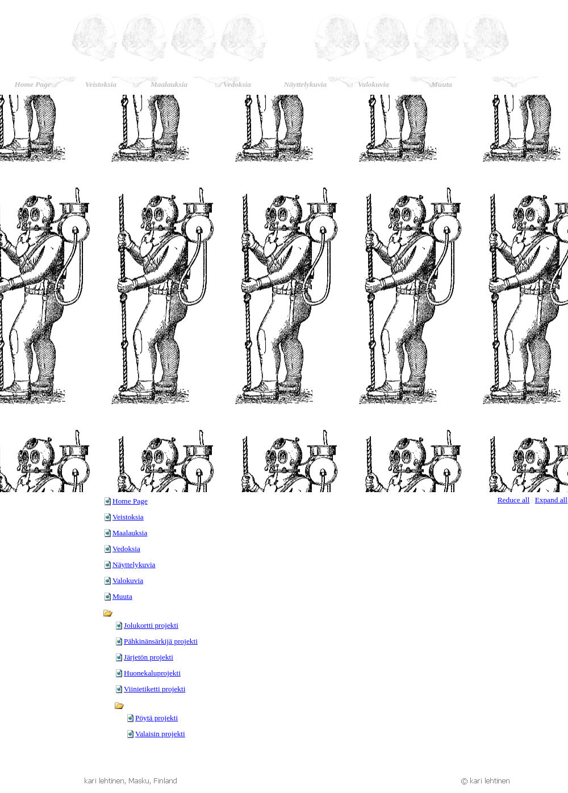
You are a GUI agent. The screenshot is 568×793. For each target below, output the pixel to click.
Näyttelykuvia (134, 564)
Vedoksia (126, 548)
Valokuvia (127, 580)
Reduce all (514, 500)
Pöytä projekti (156, 718)
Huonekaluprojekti (152, 673)
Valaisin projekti (160, 733)
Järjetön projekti (148, 657)
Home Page (130, 501)
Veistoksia (128, 517)
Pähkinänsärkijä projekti (161, 641)
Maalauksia (129, 532)
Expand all (551, 500)
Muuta (122, 596)
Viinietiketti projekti (154, 689)
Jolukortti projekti (151, 625)
